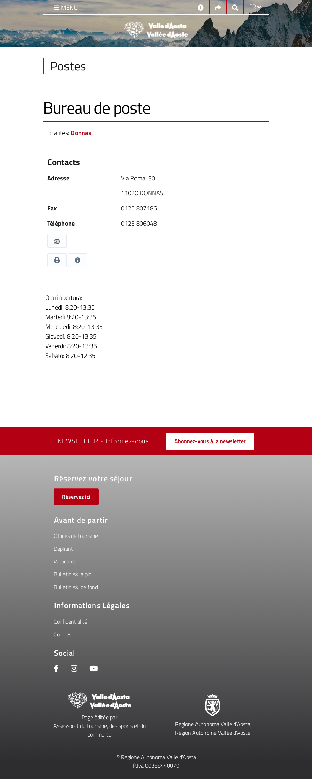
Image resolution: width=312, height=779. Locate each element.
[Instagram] (74, 669)
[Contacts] (201, 6)
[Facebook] (56, 669)
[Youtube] (93, 669)
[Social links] (218, 7)
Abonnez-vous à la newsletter (210, 441)
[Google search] (235, 7)
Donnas (81, 132)
